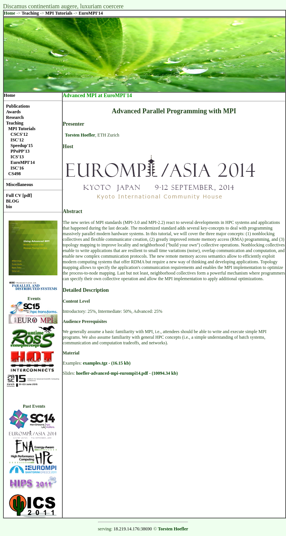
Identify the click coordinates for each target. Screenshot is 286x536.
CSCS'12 (19, 134)
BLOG (12, 201)
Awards (13, 111)
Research (15, 117)
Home (9, 13)
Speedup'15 (22, 145)
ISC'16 (17, 168)
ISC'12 (17, 140)
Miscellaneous (19, 184)
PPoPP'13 (20, 151)
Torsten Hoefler (80, 135)
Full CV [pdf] (19, 195)
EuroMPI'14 (91, 13)
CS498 (14, 173)
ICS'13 (17, 156)
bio (9, 206)
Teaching (30, 13)
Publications (18, 106)
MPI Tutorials (59, 13)
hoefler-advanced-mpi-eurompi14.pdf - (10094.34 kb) (127, 373)
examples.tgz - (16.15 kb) (107, 363)
